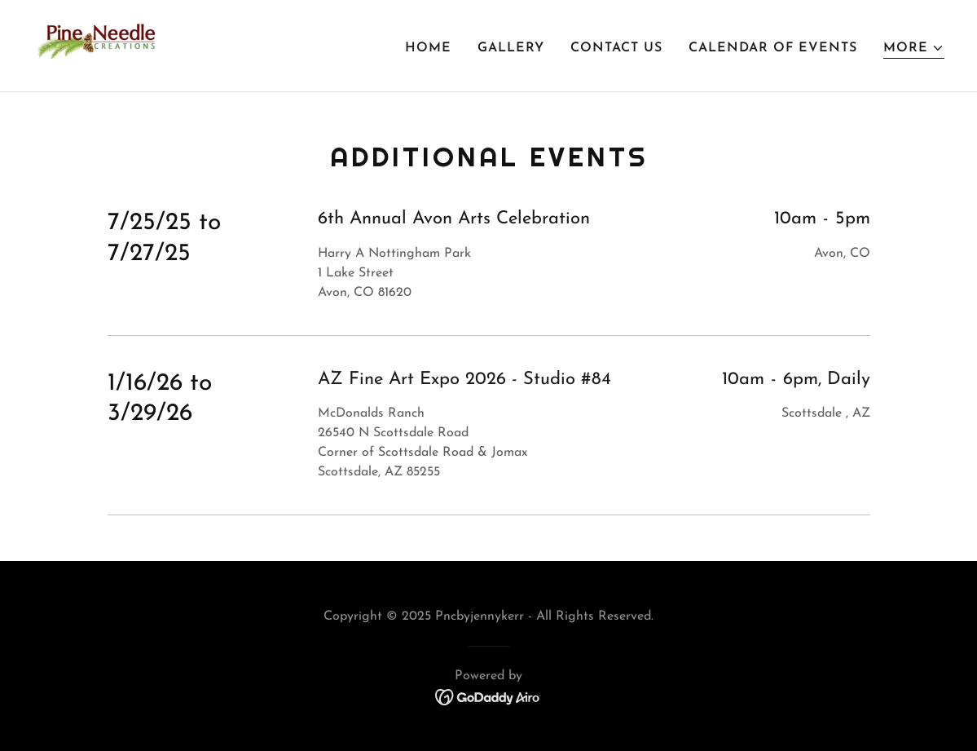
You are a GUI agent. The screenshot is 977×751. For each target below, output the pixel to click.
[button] (913, 48)
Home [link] (428, 48)
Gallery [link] (510, 48)
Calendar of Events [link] (773, 48)
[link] (98, 44)
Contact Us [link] (616, 48)
